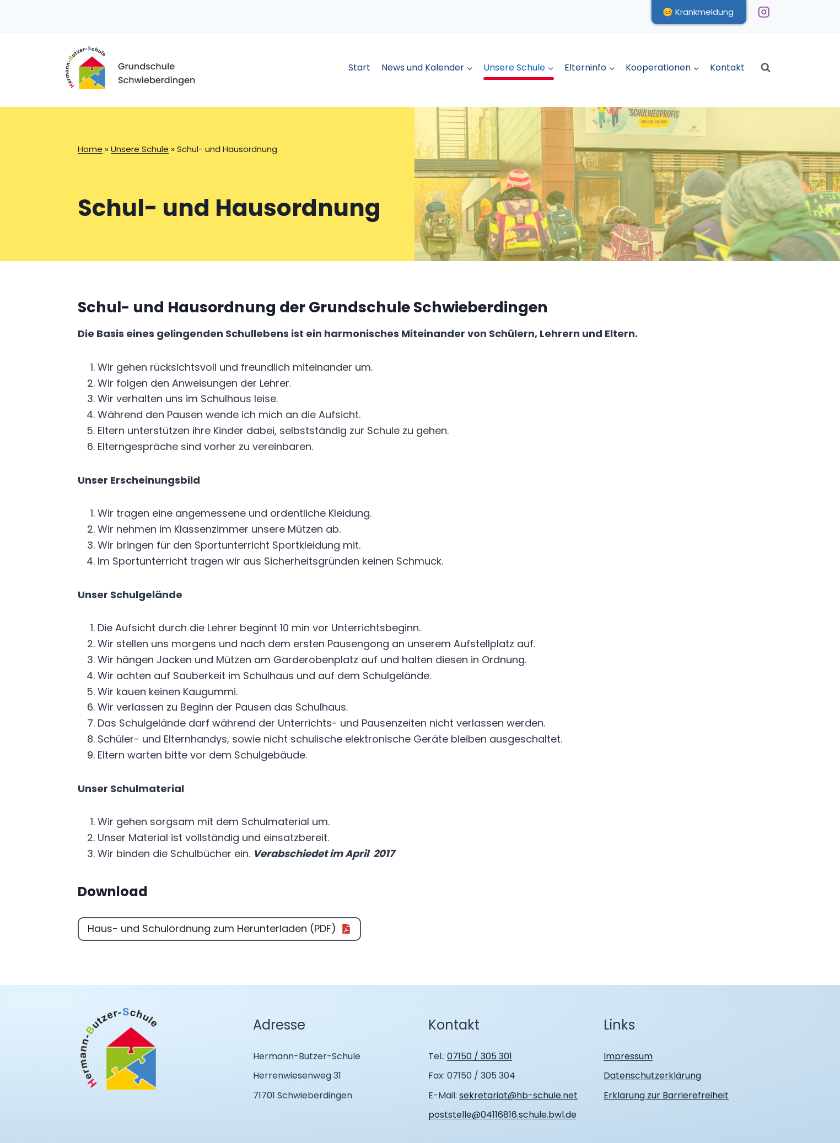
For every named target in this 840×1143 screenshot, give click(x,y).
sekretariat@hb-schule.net (518, 1095)
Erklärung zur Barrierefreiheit (666, 1095)
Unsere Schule (140, 149)
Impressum (628, 1056)
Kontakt (727, 67)
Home (90, 149)
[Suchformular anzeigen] (766, 68)
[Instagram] (764, 12)
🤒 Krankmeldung (698, 12)
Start (359, 67)
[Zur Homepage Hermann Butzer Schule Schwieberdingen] (119, 1049)
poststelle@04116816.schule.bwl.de (502, 1114)
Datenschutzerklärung (652, 1075)
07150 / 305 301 (479, 1056)
